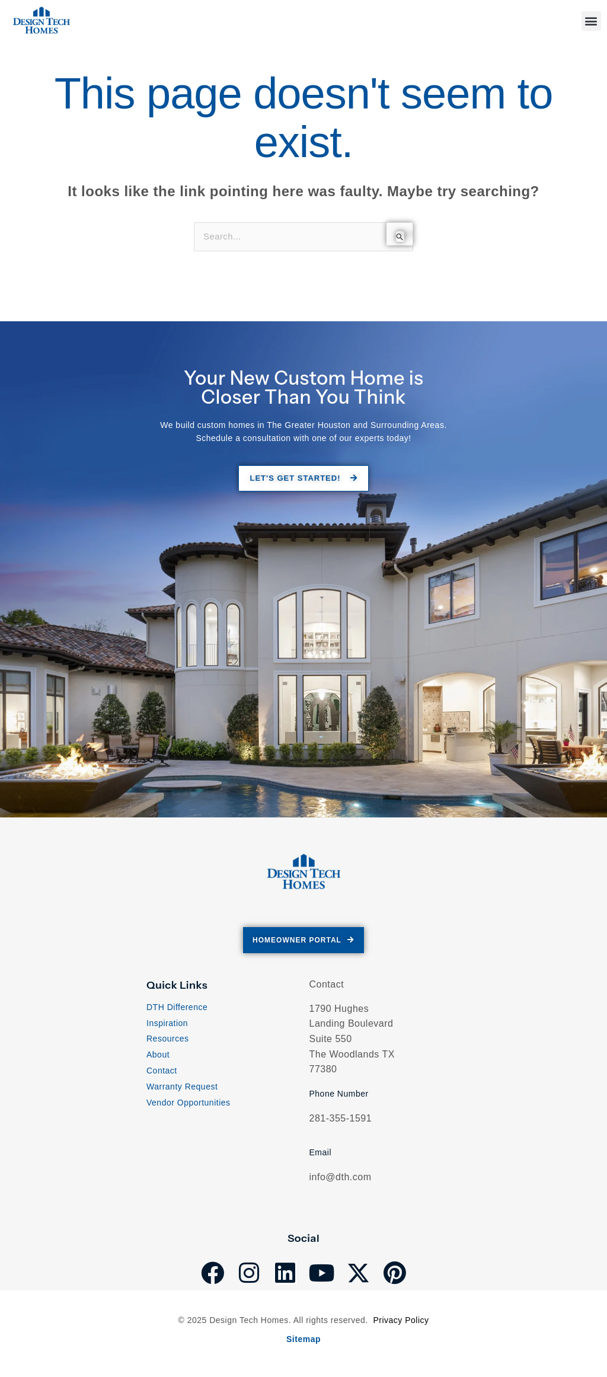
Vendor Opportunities (188, 1105)
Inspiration (167, 1025)
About (158, 1057)
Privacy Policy (401, 1321)
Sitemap (303, 1339)
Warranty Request (182, 1089)
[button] (592, 21)
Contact (161, 1073)
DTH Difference (176, 1009)
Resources (167, 1041)
